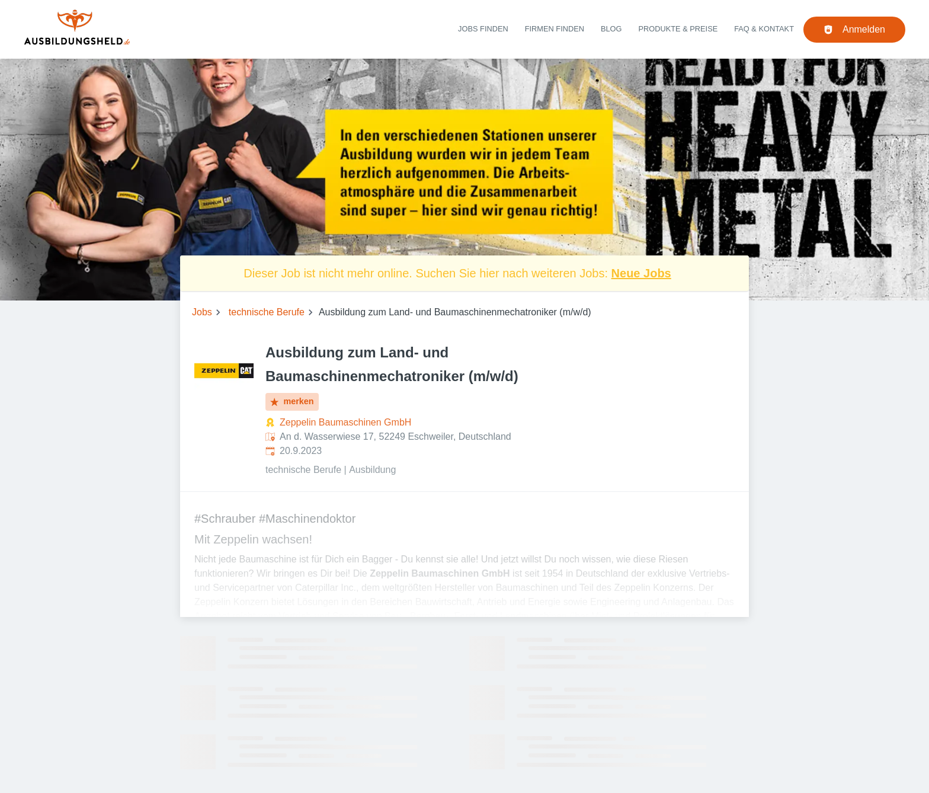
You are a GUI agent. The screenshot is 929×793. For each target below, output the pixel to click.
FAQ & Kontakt (764, 28)
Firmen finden (554, 28)
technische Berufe (267, 312)
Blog (611, 28)
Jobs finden (483, 28)
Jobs (202, 312)
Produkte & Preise (678, 28)
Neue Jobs (641, 273)
